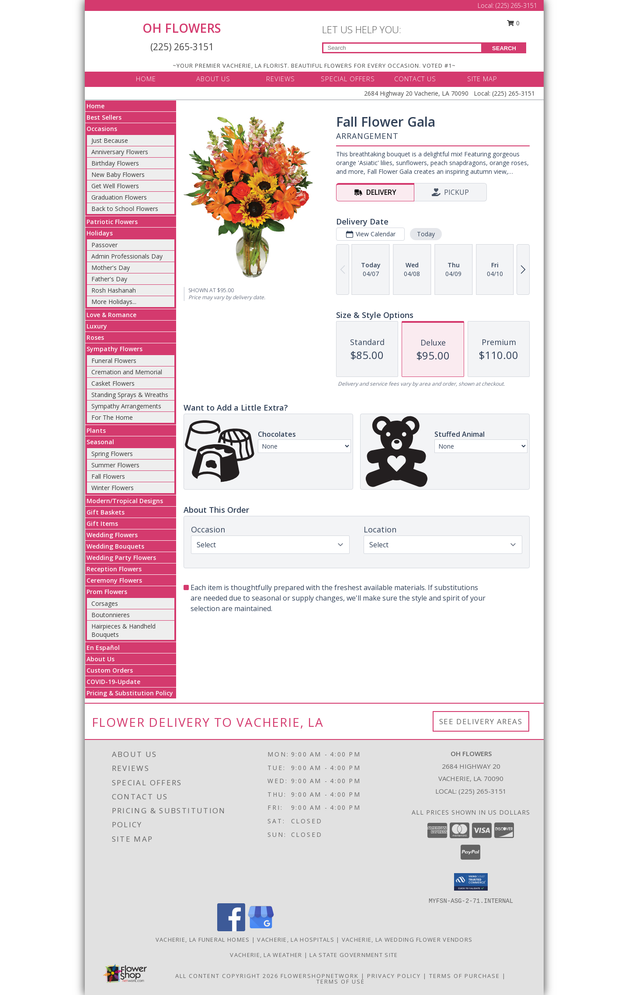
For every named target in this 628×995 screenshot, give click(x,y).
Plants (96, 430)
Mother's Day (110, 267)
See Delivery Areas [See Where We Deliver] (481, 721)
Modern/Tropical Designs (125, 501)
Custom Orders (110, 670)
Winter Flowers (112, 488)
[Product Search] (402, 47)
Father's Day (109, 279)
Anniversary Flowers (119, 152)
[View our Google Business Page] (261, 929)
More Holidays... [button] (113, 301)
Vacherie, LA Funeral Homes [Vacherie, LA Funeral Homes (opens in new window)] (203, 939)
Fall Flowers (108, 476)
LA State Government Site (353, 955)
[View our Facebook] (231, 929)
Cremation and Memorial (126, 372)
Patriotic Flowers (112, 222)
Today (425, 234)
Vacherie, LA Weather (266, 955)
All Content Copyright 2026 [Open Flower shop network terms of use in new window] (226, 976)
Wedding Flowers (112, 535)
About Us (100, 659)
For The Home (112, 417)
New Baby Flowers (118, 174)
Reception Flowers (114, 569)
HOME (146, 78)
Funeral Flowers (113, 360)
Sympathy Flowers (114, 349)
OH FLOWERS (181, 28)
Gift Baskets (106, 512)
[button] (471, 882)
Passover (104, 245)
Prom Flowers (107, 591)
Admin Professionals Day (127, 256)
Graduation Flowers (119, 197)
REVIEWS (280, 78)
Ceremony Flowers (114, 580)
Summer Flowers (115, 465)
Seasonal (100, 442)
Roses (95, 337)
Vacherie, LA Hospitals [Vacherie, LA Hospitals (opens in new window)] (295, 939)
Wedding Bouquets (115, 546)
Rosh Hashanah (113, 290)
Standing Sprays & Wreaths (129, 394)
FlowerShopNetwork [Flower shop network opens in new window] (320, 976)
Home (95, 106)
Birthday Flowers (115, 163)
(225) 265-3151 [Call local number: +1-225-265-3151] (482, 791)
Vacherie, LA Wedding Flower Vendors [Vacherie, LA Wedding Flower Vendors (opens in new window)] (407, 939)
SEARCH (504, 48)
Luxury (97, 326)
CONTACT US (415, 78)
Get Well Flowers (115, 186)
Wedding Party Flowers (121, 557)
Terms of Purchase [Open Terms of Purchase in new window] (464, 976)
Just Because (109, 140)
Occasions (102, 128)
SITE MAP (482, 78)
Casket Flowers (113, 383)
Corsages (104, 603)
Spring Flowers (112, 453)
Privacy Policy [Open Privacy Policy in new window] (394, 976)
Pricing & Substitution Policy (130, 693)
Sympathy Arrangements (126, 406)
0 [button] (513, 23)
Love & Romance (111, 315)
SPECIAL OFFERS (348, 78)
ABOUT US (213, 78)
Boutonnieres (110, 615)
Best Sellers (104, 117)
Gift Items (102, 523)
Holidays (100, 233)
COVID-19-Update (113, 681)
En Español (103, 647)
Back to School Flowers (124, 208)
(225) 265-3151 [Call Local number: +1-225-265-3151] (516, 5)
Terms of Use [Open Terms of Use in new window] (340, 981)
